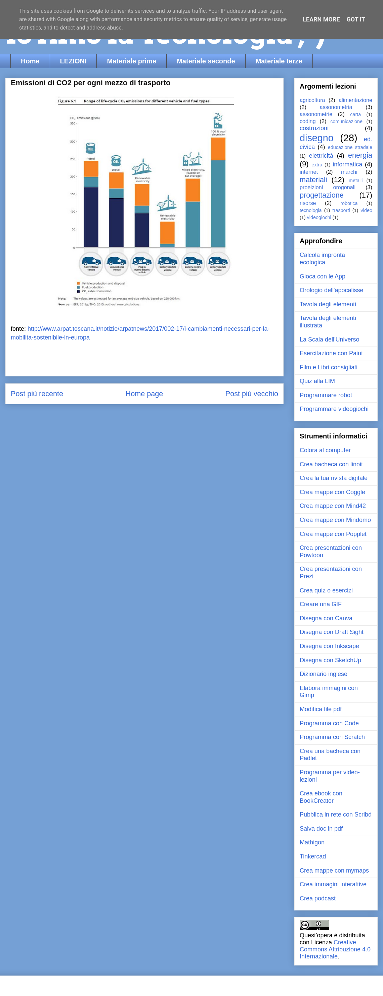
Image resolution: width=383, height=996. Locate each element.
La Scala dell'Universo (329, 339)
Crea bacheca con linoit (331, 464)
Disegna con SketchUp (330, 660)
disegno (317, 138)
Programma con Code (329, 723)
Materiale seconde (206, 61)
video (366, 210)
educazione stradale (350, 147)
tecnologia (311, 210)
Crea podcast (318, 898)
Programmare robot (326, 395)
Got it (356, 19)
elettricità (321, 155)
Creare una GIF (321, 604)
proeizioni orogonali (327, 187)
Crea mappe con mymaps (334, 870)
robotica (348, 203)
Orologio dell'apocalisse (332, 290)
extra (316, 164)
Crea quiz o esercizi (326, 590)
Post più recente (37, 393)
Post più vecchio (251, 393)
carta (355, 114)
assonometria (336, 107)
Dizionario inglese (323, 674)
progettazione (322, 195)
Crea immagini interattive (333, 884)
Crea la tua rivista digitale (334, 478)
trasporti (341, 210)
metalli (356, 180)
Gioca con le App (322, 276)
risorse (308, 203)
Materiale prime (131, 61)
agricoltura (312, 100)
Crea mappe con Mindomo (335, 520)
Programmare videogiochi (334, 409)
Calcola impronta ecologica (322, 259)
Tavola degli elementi (328, 304)
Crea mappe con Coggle (332, 492)
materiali (313, 179)
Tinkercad (313, 856)
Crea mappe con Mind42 (333, 506)
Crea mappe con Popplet (333, 534)
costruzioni (314, 128)
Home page (144, 393)
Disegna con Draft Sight (332, 632)
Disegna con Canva (326, 618)
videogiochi (319, 217)
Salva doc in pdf (321, 828)
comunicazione (346, 121)
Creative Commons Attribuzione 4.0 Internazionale (335, 949)
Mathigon (312, 842)
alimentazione (355, 100)
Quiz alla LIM (317, 381)
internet (309, 172)
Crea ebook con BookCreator (321, 797)
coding (308, 121)
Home (30, 61)
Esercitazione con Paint (331, 353)
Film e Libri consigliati (328, 367)
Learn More (321, 19)
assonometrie (316, 114)
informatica (347, 164)
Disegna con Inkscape (329, 646)
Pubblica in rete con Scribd (336, 814)
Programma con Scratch (332, 737)
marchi (349, 172)
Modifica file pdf (321, 709)
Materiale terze (279, 61)
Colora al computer (325, 450)
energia (360, 155)
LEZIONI (73, 61)
